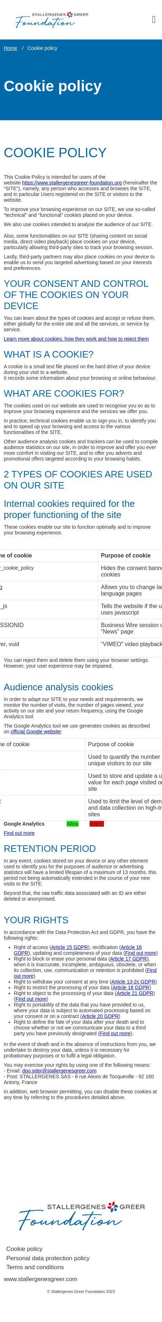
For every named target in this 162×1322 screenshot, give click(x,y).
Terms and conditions (35, 1267)
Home (10, 48)
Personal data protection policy (48, 1258)
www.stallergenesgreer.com (40, 1279)
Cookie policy (24, 1249)
